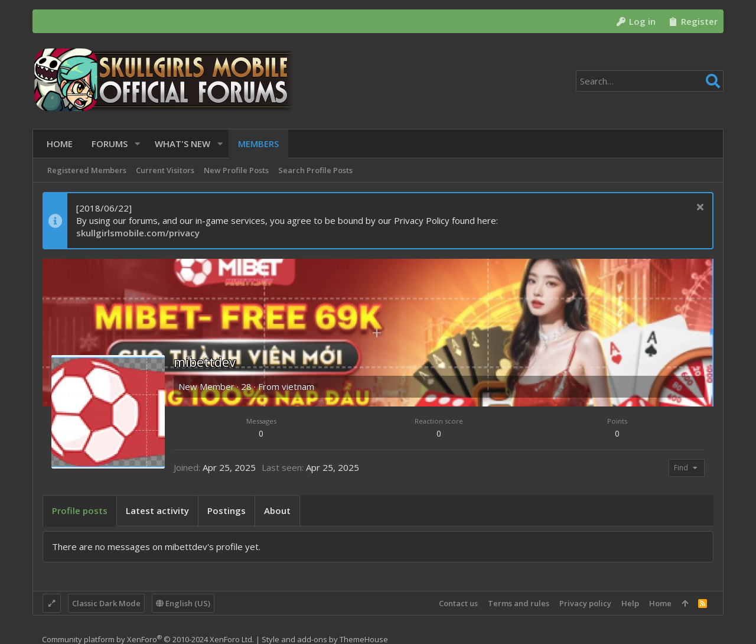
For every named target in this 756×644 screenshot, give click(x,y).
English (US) (183, 603)
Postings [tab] (226, 510)
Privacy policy (585, 603)
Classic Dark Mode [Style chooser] (106, 603)
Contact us (458, 603)
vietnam (298, 386)
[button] (133, 144)
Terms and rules (518, 603)
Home (660, 603)
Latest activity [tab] (157, 510)
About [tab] (277, 510)
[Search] (649, 81)
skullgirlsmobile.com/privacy (138, 233)
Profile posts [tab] (79, 510)
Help (630, 603)
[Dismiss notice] (698, 208)
